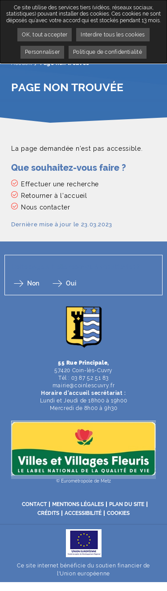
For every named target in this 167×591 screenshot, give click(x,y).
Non (33, 283)
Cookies (118, 513)
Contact (34, 504)
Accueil (21, 63)
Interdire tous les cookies (113, 35)
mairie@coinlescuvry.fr (83, 385)
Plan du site (126, 504)
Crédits (48, 513)
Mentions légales (78, 504)
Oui (71, 283)
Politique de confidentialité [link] (107, 52)
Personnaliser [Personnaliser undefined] (42, 52)
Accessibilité (83, 513)
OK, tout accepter (44, 35)
